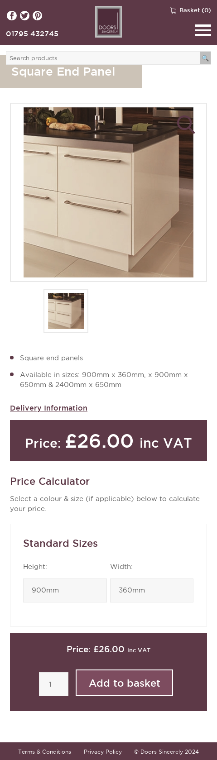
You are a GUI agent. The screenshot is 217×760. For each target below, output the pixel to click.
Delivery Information (48, 408)
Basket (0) (195, 10)
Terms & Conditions (44, 752)
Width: (121, 566)
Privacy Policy (103, 752)
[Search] (205, 58)
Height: (35, 566)
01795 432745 (32, 33)
